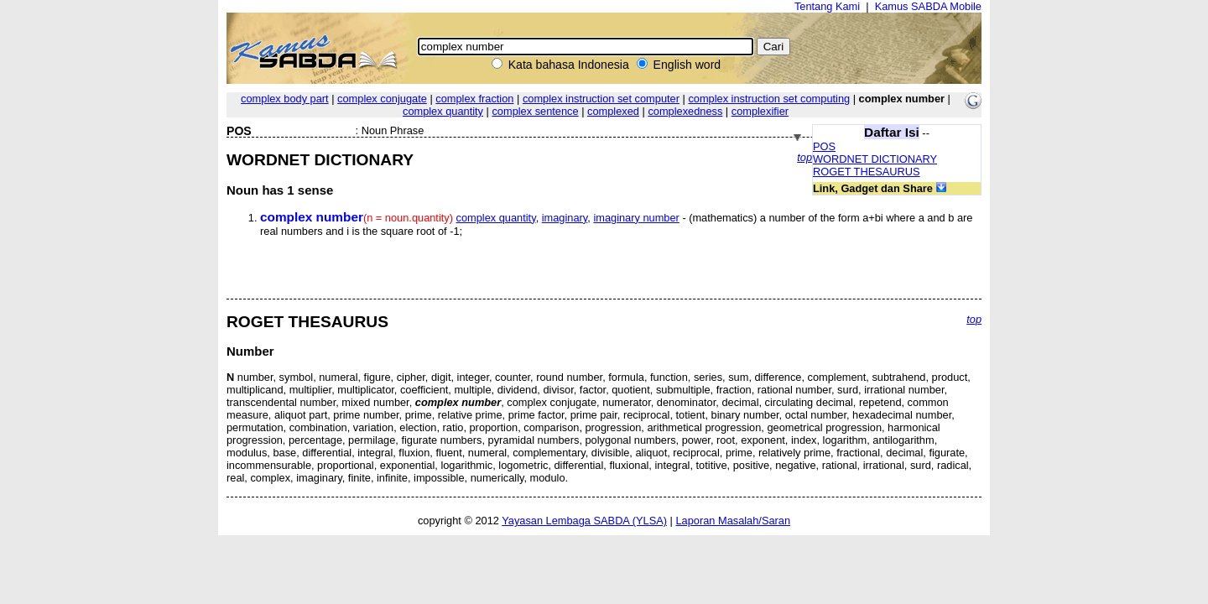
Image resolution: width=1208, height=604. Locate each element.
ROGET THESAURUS (866, 171)
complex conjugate (382, 98)
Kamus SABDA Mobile (928, 6)
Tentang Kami (827, 6)
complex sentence (535, 111)
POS (824, 146)
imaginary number (636, 217)
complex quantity (443, 111)
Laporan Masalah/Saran (732, 520)
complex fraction (474, 98)
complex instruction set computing (769, 98)
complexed (613, 111)
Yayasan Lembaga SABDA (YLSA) (584, 520)
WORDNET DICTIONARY (875, 159)
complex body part (285, 98)
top (804, 157)
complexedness (685, 111)
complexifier (760, 111)
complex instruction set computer (601, 98)
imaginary (565, 217)
